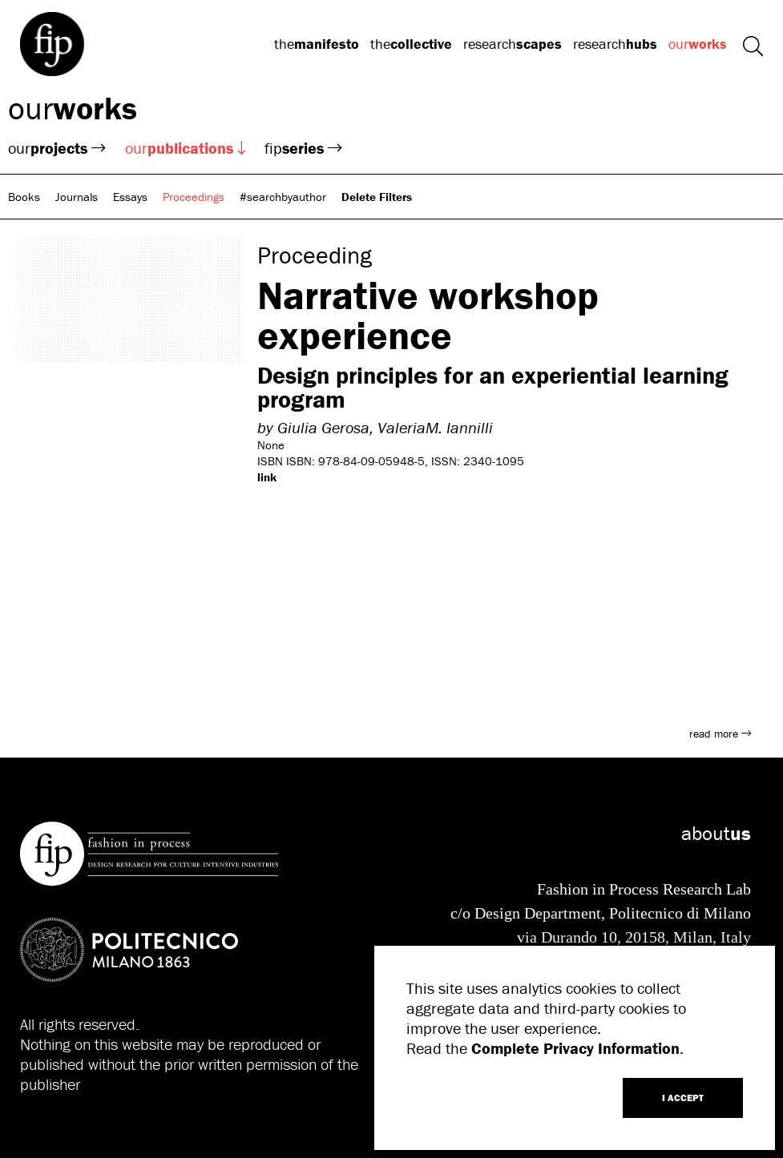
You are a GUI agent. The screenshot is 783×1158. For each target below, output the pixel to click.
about (716, 833)
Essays (130, 196)
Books (24, 196)
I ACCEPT (683, 1098)
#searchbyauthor (283, 196)
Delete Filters (376, 196)
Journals (76, 196)
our (697, 43)
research (512, 43)
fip (303, 148)
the (316, 43)
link (266, 477)
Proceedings (193, 196)
